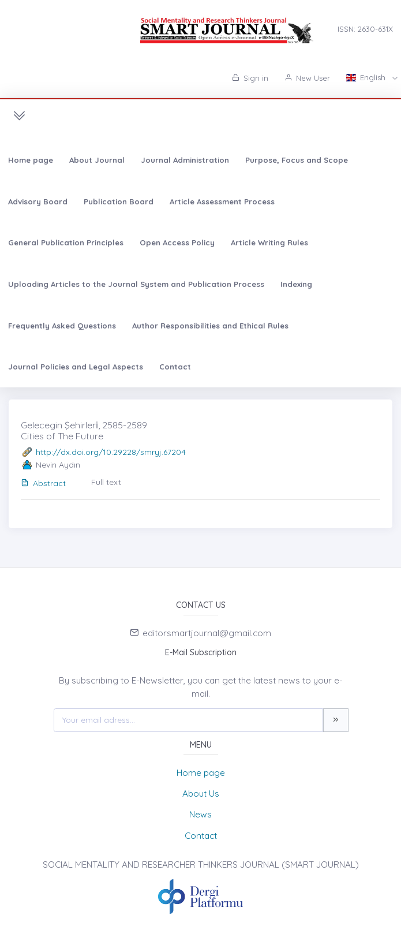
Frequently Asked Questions (62, 325)
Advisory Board (38, 201)
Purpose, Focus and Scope (296, 160)
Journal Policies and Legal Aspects (75, 366)
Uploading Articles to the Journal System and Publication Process (136, 284)
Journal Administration (185, 160)
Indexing (296, 284)
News (200, 814)
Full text (106, 482)
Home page (30, 160)
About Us (200, 793)
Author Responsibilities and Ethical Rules (210, 325)
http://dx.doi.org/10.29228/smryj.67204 (111, 452)
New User (307, 78)
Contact (175, 366)
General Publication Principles (65, 242)
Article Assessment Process (222, 201)
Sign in (250, 78)
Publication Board (118, 201)
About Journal (97, 160)
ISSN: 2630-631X (365, 28)
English (367, 77)
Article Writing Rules (269, 242)
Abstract (43, 483)
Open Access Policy (177, 242)
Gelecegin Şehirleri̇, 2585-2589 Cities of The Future (84, 430)
